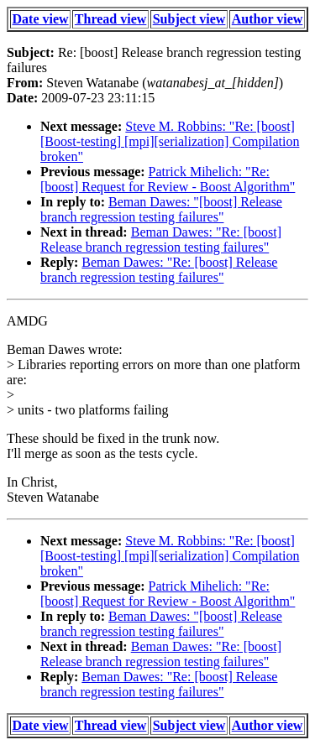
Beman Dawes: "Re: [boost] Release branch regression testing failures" (160, 239)
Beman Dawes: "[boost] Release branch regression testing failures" (161, 209)
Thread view (110, 19)
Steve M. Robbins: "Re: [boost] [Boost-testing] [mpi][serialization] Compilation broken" (169, 141)
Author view (267, 19)
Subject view (189, 19)
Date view (41, 19)
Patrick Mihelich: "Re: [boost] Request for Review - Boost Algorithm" (167, 179)
